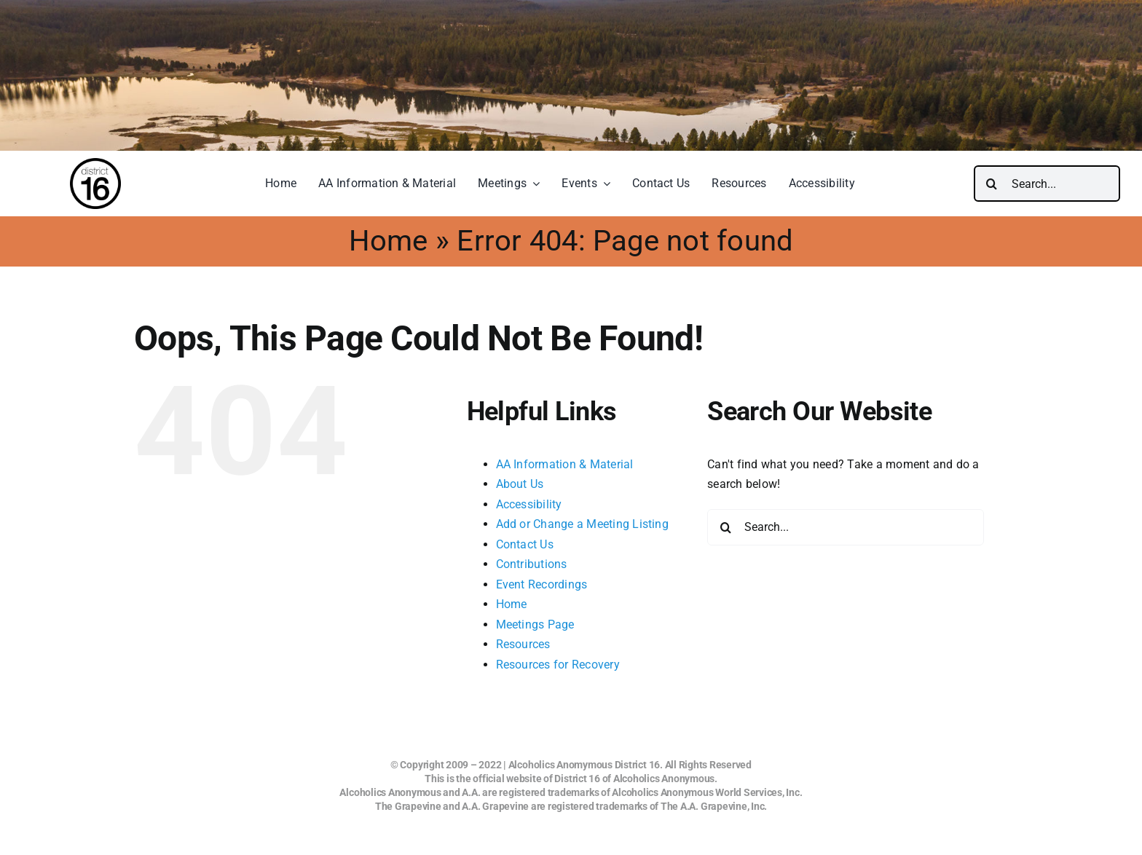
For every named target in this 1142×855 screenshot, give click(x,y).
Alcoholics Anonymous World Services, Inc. (707, 792)
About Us (520, 484)
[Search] (992, 183)
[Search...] (1047, 183)
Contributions (531, 564)
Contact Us (525, 544)
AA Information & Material (565, 464)
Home (388, 241)
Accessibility (529, 504)
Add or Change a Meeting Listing (582, 524)
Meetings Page (535, 624)
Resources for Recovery (558, 664)
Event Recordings (542, 584)
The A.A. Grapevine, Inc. (714, 806)
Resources (523, 644)
